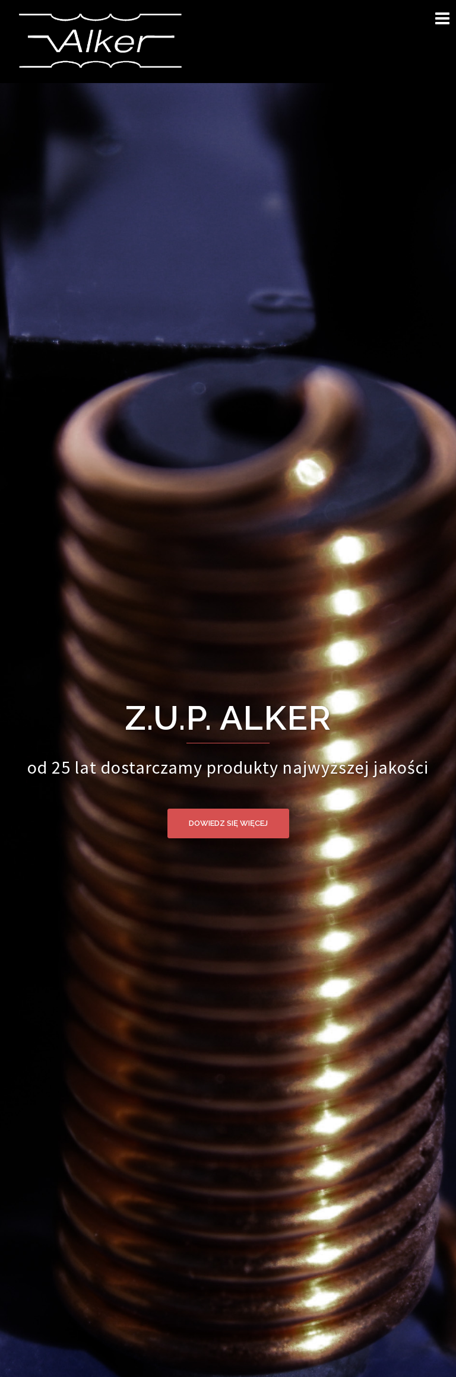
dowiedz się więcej (228, 823)
